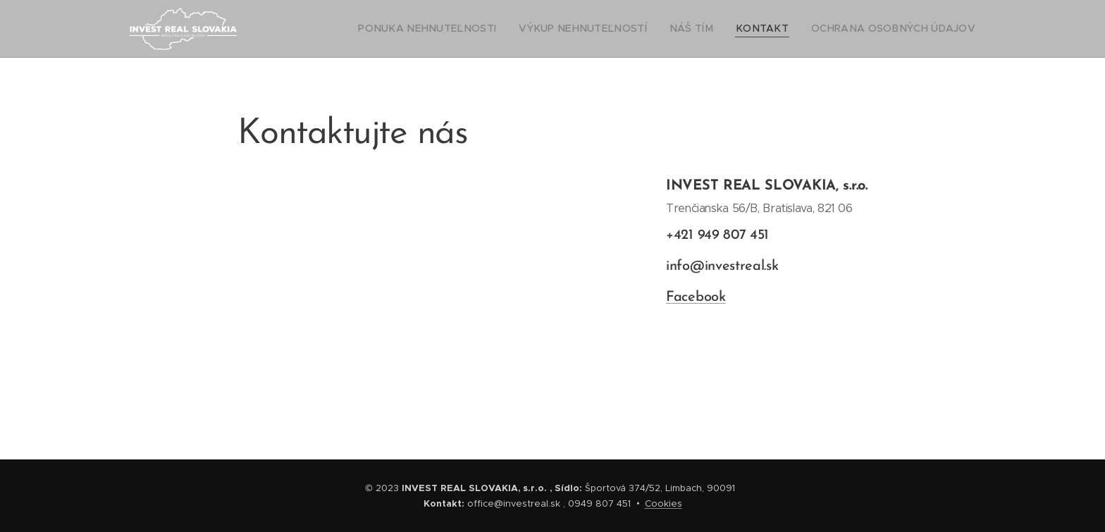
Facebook (696, 297)
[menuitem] (476, 29)
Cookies (663, 503)
